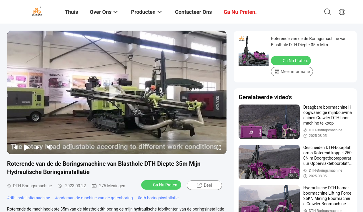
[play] (116, 92)
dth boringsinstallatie (159, 198)
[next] (38, 147)
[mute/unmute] (50, 147)
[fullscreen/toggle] (219, 147)
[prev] (15, 147)
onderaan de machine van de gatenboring (95, 198)
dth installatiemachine (30, 198)
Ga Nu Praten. (161, 185)
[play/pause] (26, 147)
